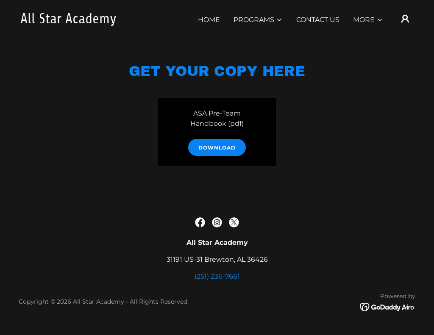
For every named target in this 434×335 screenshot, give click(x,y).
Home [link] (209, 20)
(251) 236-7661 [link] (217, 276)
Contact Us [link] (317, 20)
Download (217, 147)
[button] (258, 20)
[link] (75, 21)
